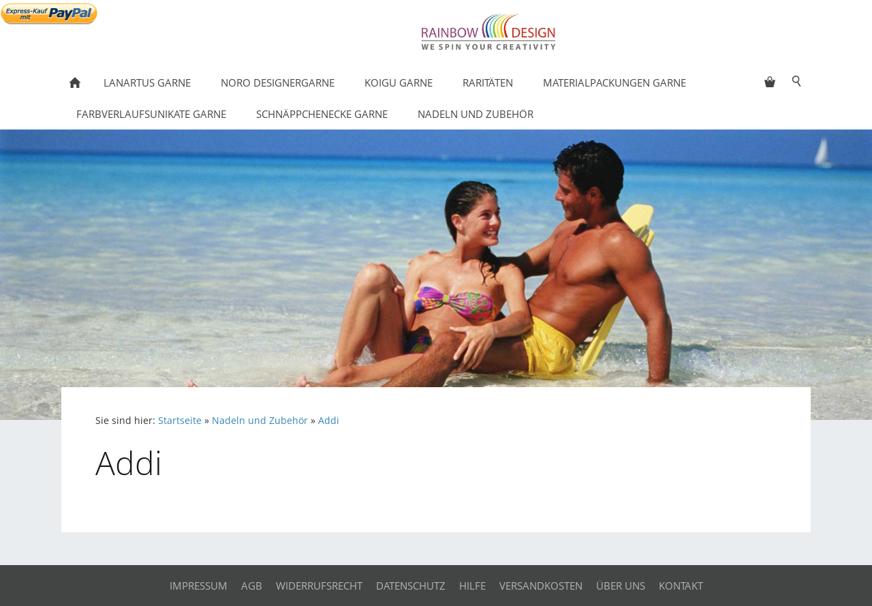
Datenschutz (411, 585)
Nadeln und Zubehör (260, 420)
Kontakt (681, 585)
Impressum (199, 585)
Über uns (620, 585)
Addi (328, 420)
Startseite (180, 420)
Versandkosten (540, 585)
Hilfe (472, 585)
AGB (251, 585)
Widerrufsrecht (319, 585)
